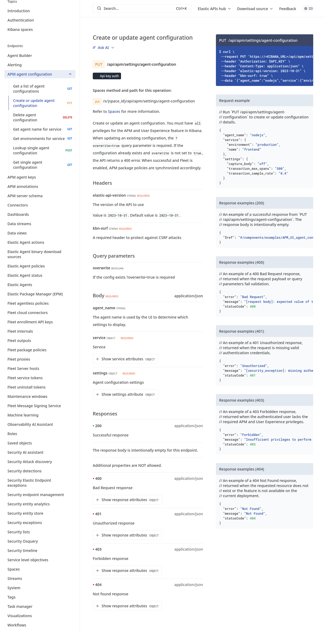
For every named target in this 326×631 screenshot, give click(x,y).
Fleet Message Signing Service (39, 405)
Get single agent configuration (42, 165)
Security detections (39, 470)
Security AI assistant (39, 452)
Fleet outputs (39, 340)
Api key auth (109, 76)
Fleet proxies (39, 359)
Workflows (39, 625)
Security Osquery (39, 541)
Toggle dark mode (308, 8)
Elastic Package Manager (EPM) (39, 293)
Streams (39, 578)
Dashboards (39, 214)
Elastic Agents (39, 284)
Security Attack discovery (39, 461)
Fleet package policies (39, 349)
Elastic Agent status (39, 275)
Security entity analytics (39, 503)
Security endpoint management (39, 494)
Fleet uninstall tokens (39, 387)
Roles (39, 433)
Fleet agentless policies (39, 303)
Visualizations (39, 615)
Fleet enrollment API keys (39, 321)
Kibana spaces (20, 29)
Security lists (39, 531)
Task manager (39, 606)
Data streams (39, 223)
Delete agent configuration (42, 117)
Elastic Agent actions (39, 242)
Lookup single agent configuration (42, 150)
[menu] (214, 8)
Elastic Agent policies (39, 266)
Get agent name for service (42, 129)
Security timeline (39, 550)
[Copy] (307, 40)
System (39, 587)
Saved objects (39, 443)
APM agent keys (39, 177)
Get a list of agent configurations (42, 89)
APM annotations (39, 186)
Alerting (39, 64)
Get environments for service (42, 138)
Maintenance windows (39, 396)
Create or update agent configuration (42, 103)
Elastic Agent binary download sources (39, 254)
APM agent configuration (39, 74)
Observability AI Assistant (39, 424)
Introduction (18, 10)
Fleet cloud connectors (39, 312)
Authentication (20, 20)
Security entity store (39, 513)
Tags (39, 597)
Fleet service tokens (39, 377)
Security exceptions (39, 522)
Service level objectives (39, 559)
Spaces (39, 569)
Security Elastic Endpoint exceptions (39, 483)
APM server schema (39, 195)
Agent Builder (39, 55)
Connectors (39, 205)
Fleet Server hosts (39, 368)
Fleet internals (39, 331)
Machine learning (39, 415)
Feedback (287, 8)
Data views (39, 233)
